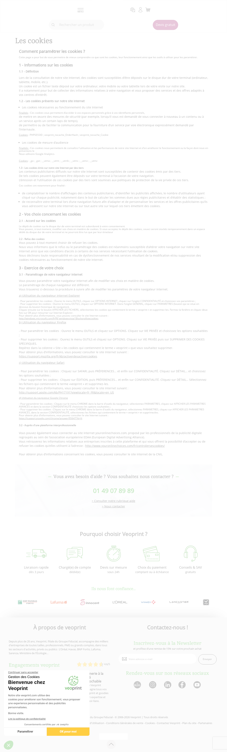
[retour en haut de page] (111, 744)
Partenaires (205, 723)
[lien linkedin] (167, 685)
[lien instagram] (152, 685)
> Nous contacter (113, 506)
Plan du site (189, 723)
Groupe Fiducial (103, 717)
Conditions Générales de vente (124, 723)
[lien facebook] (182, 685)
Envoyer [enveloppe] (207, 659)
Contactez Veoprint (168, 723)
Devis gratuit (165, 24)
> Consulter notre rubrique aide (113, 501)
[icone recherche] (53, 24)
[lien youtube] (197, 685)
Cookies (150, 723)
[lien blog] (137, 685)
